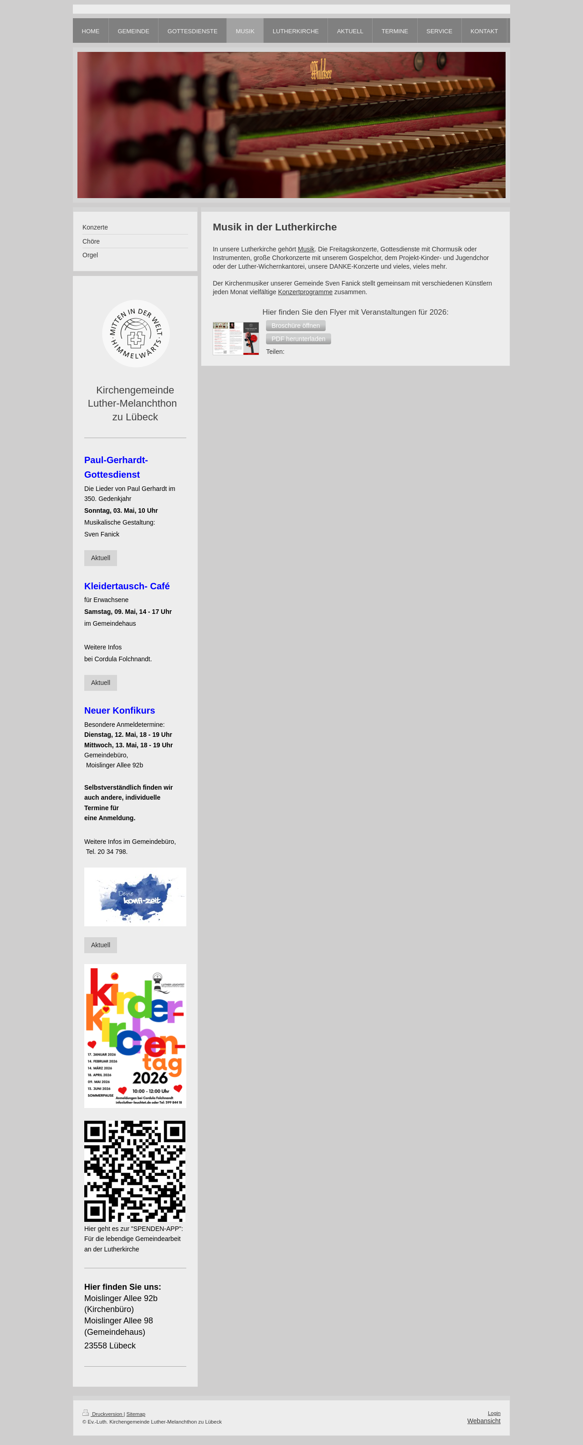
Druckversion (102, 1414)
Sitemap (136, 1414)
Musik (306, 249)
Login (494, 1413)
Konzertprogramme (305, 292)
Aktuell (100, 558)
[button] (295, 325)
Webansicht (484, 1421)
